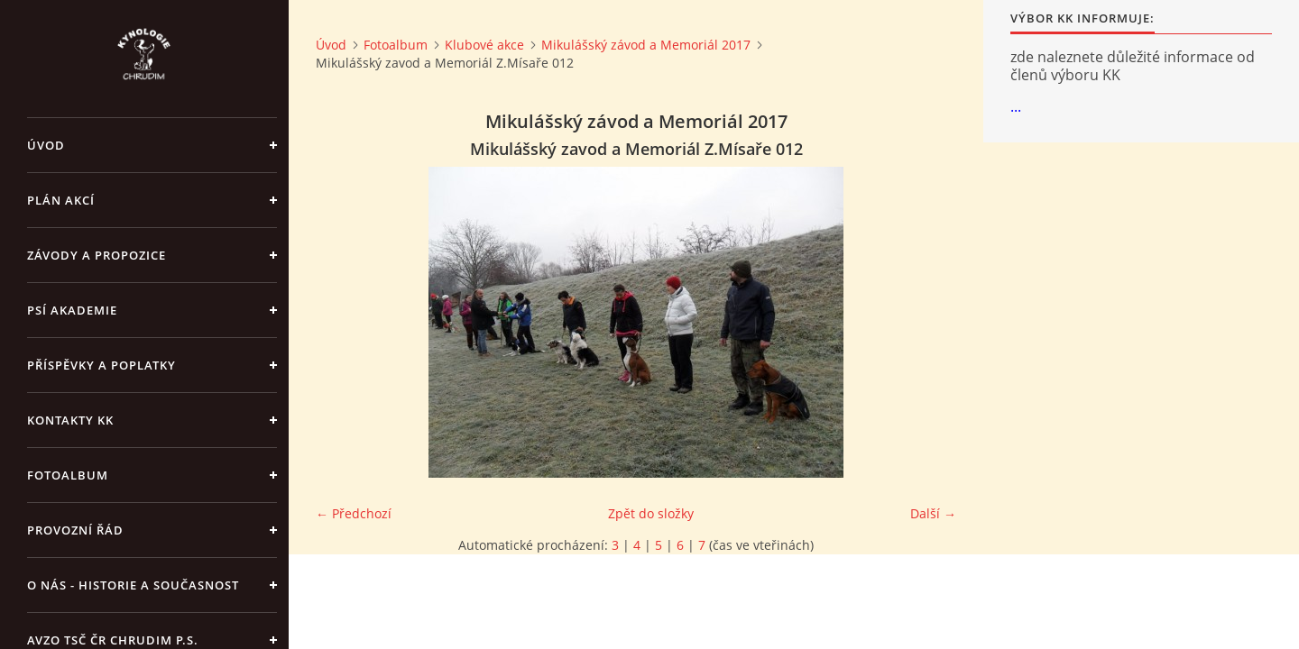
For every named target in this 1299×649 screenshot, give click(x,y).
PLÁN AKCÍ (61, 200)
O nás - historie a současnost (133, 585)
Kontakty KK (70, 420)
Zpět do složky (651, 513)
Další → (933, 513)
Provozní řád (75, 530)
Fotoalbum (67, 475)
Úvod (46, 145)
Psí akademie (72, 310)
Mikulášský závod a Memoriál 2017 (646, 44)
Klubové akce (484, 44)
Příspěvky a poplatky (101, 365)
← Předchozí (354, 513)
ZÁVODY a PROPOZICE (96, 255)
